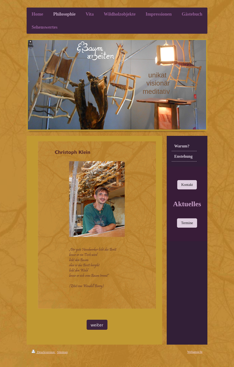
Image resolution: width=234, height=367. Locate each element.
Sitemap (62, 352)
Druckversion (43, 352)
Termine (187, 223)
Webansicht (194, 352)
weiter (97, 324)
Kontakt (187, 185)
